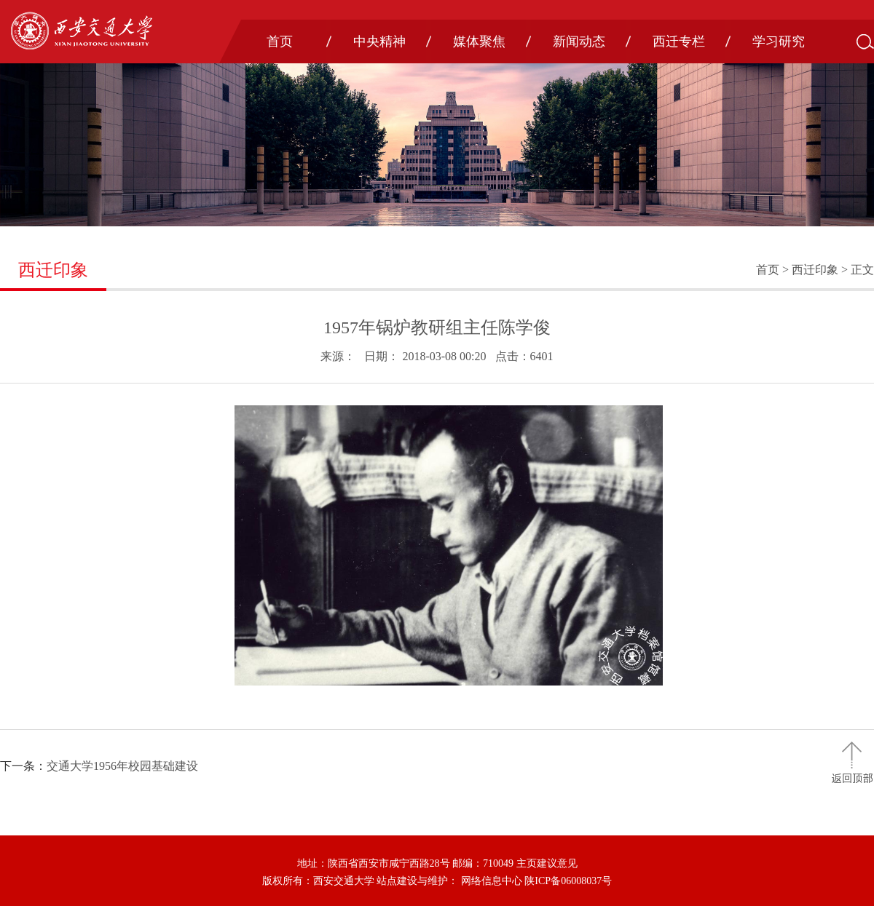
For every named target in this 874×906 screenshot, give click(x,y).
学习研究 (778, 41)
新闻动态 (579, 41)
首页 (280, 41)
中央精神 (379, 41)
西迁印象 (815, 269)
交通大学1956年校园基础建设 (122, 766)
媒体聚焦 (479, 41)
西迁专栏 (679, 41)
